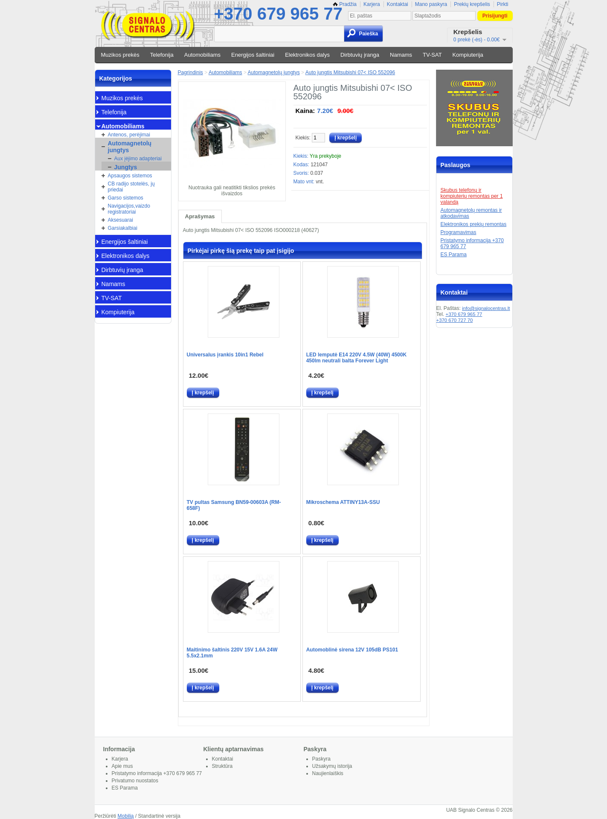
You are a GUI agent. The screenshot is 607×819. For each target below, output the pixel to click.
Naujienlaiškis (327, 773)
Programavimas (458, 232)
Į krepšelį (203, 393)
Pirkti (502, 4)
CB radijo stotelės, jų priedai (131, 187)
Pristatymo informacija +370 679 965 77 (157, 773)
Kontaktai (397, 4)
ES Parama (454, 255)
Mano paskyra (431, 4)
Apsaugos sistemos (130, 176)
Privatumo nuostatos (135, 781)
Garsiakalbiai (122, 228)
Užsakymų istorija (332, 766)
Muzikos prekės (120, 55)
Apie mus (122, 766)
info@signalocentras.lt (486, 308)
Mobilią (126, 816)
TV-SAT (432, 55)
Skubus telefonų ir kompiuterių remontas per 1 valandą (472, 196)
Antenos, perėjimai (129, 135)
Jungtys (125, 167)
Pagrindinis (190, 72)
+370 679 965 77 (278, 13)
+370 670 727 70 (454, 320)
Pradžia (345, 4)
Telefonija (162, 55)
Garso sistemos (125, 198)
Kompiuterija (468, 55)
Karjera (371, 4)
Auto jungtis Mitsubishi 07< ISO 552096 (350, 72)
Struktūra (222, 766)
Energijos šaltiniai (252, 55)
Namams (401, 55)
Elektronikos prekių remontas (474, 224)
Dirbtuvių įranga (359, 55)
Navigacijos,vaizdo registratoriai (129, 209)
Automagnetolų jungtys (130, 146)
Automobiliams (202, 55)
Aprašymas (200, 216)
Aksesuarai (120, 220)
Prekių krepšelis (472, 4)
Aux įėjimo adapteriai (138, 159)
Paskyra (321, 759)
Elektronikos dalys (307, 55)
